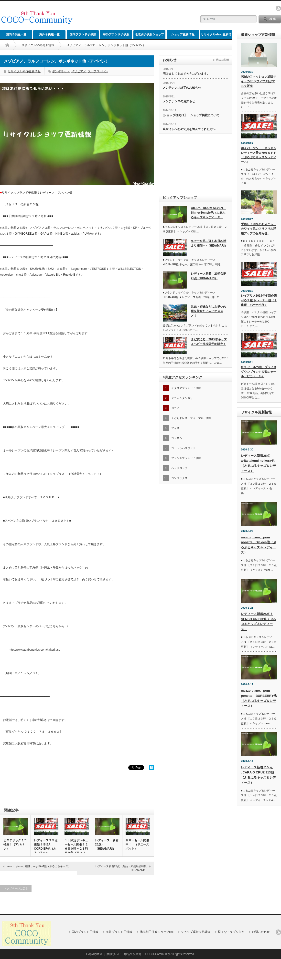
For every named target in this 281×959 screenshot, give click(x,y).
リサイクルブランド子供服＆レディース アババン (35, 192)
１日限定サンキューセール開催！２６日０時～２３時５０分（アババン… (76, 849)
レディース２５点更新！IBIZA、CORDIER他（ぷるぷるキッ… (45, 847)
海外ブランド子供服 (116, 34)
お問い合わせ (261, 932)
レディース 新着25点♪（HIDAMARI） (107, 844)
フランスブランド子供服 (186, 458)
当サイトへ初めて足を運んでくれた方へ (189, 129)
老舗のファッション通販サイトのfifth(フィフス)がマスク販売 (258, 81)
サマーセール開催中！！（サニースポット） (137, 844)
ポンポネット (61, 71)
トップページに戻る (16, 888)
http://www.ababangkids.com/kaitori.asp (34, 649)
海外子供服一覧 (49, 34)
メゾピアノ (78, 71)
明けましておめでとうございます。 (186, 73)
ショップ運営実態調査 (195, 932)
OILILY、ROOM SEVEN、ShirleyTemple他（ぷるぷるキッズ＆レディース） (208, 212)
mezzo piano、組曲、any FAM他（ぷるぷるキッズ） (39, 866)
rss (278, 8)
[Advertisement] (136, 16)
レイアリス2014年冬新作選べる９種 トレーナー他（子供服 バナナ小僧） (259, 300)
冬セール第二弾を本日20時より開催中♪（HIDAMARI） (209, 243)
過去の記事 (222, 59)
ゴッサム (176, 438)
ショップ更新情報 (183, 34)
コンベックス (179, 478)
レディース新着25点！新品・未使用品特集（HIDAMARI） (121, 868)
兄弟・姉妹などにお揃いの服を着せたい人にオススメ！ (208, 311)
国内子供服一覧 (16, 34)
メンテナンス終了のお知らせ (182, 87)
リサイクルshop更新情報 (216, 36)
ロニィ (175, 408)
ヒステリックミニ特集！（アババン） (15, 844)
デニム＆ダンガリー (183, 397)
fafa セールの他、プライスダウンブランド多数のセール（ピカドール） (258, 371)
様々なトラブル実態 (231, 932)
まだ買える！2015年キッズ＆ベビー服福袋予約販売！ (209, 342)
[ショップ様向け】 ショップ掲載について (191, 115)
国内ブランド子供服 (83, 34)
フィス (175, 428)
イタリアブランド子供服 (186, 387)
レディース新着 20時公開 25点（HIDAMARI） (209, 276)
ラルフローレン (97, 71)
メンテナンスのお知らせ (179, 101)
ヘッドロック (179, 468)
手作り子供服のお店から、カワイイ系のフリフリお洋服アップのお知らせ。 (258, 228)
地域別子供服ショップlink (149, 36)
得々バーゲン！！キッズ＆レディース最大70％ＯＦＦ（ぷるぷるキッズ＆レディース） (258, 155)
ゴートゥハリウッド (183, 448)
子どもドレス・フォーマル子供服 (191, 418)
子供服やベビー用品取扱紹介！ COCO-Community (136, 954)
